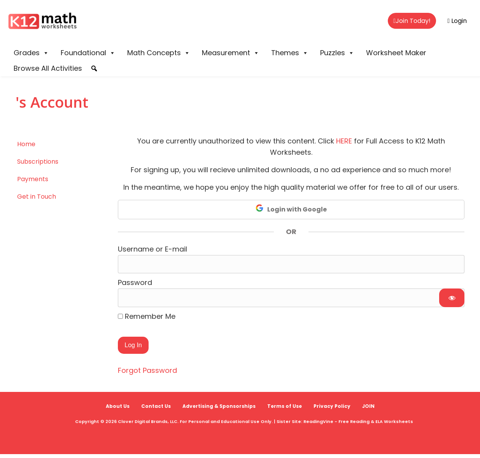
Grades (31, 53)
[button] (94, 68)
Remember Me (146, 316)
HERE (344, 141)
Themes (289, 53)
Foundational (88, 53)
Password (135, 282)
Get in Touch (36, 196)
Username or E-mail (152, 249)
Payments (32, 179)
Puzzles (337, 53)
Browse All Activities (48, 68)
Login (457, 20)
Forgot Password (147, 370)
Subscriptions (37, 161)
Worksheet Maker (396, 53)
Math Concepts (158, 53)
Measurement (230, 53)
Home (26, 144)
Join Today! (412, 20)
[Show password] (451, 297)
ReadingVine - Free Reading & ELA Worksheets (358, 421)
